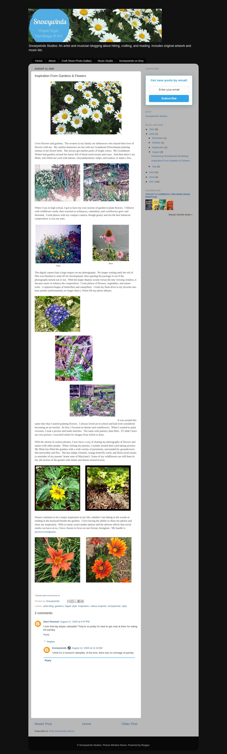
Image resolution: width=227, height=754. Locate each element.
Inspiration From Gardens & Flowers (170, 160)
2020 (152, 134)
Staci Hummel (51, 621)
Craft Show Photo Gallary (77, 60)
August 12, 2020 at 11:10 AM (87, 648)
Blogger (145, 745)
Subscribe (169, 98)
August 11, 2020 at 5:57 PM (75, 621)
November (158, 138)
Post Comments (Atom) (61, 731)
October (156, 142)
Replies (51, 641)
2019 (152, 172)
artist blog (48, 606)
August (156, 152)
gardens (59, 606)
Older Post (129, 724)
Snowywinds (59, 648)
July (154, 166)
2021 (152, 129)
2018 (152, 177)
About (52, 60)
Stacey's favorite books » (180, 214)
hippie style (71, 606)
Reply (46, 634)
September (158, 147)
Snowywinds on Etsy (131, 60)
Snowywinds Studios (156, 116)
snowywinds (114, 606)
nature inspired (98, 606)
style (124, 606)
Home (38, 60)
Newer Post (43, 724)
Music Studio (105, 60)
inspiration (83, 606)
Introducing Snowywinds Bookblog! (170, 156)
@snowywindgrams (45, 531)
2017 (152, 181)
